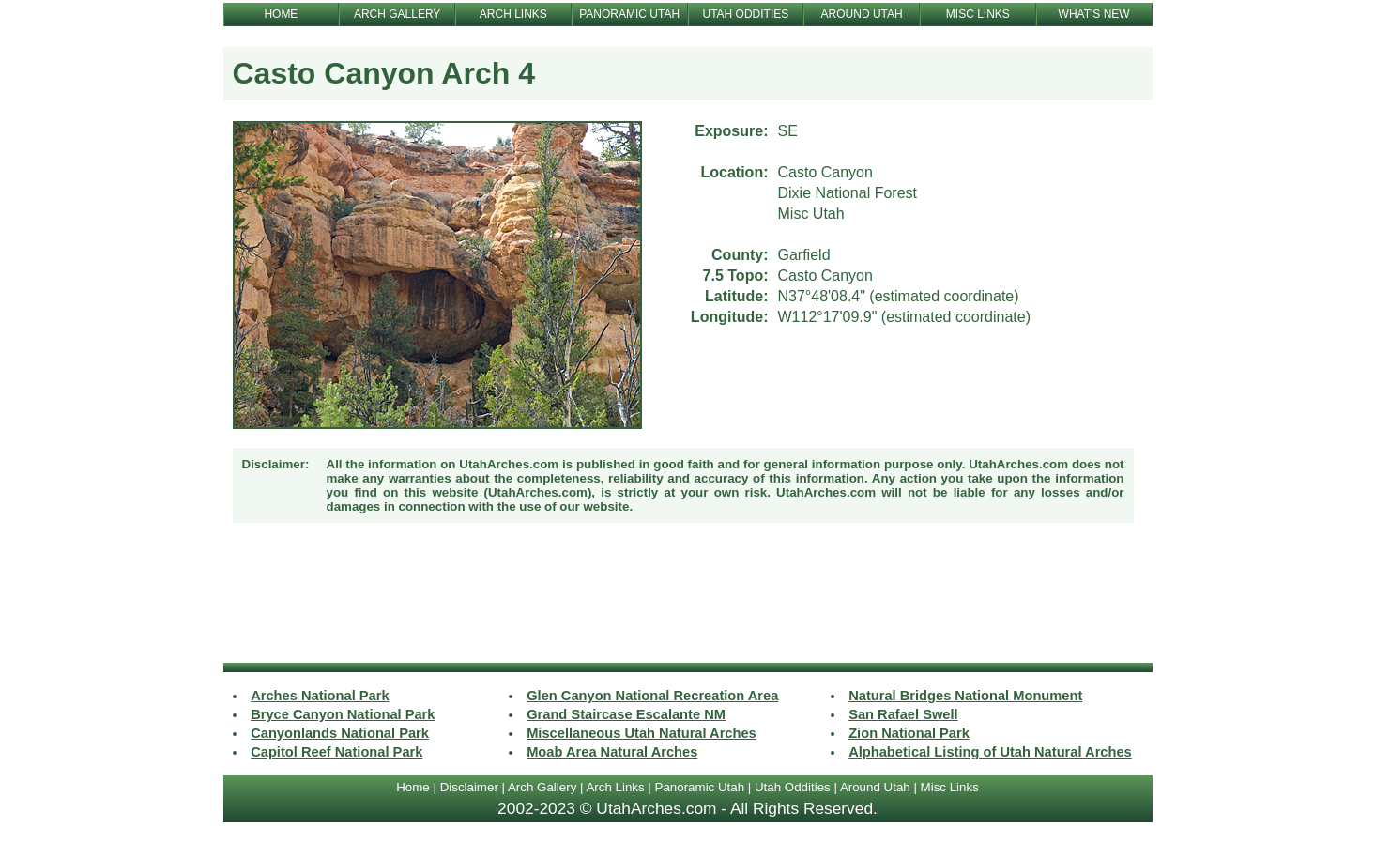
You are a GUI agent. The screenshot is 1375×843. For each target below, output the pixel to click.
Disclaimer (469, 787)
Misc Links (950, 787)
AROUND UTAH (862, 14)
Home (413, 787)
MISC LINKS (978, 14)
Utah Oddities (793, 787)
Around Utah (875, 787)
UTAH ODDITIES (745, 14)
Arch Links (615, 787)
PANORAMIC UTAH (629, 14)
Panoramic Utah (700, 787)
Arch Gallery (542, 787)
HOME (281, 14)
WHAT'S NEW (1094, 14)
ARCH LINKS (513, 14)
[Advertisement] (688, 595)
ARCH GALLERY (397, 14)
